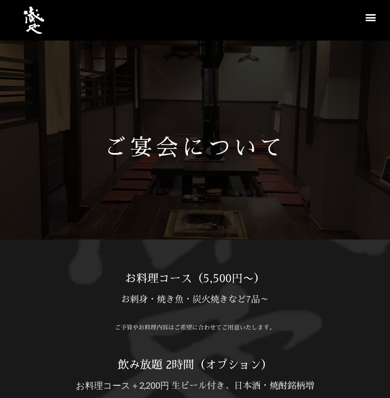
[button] (370, 17)
